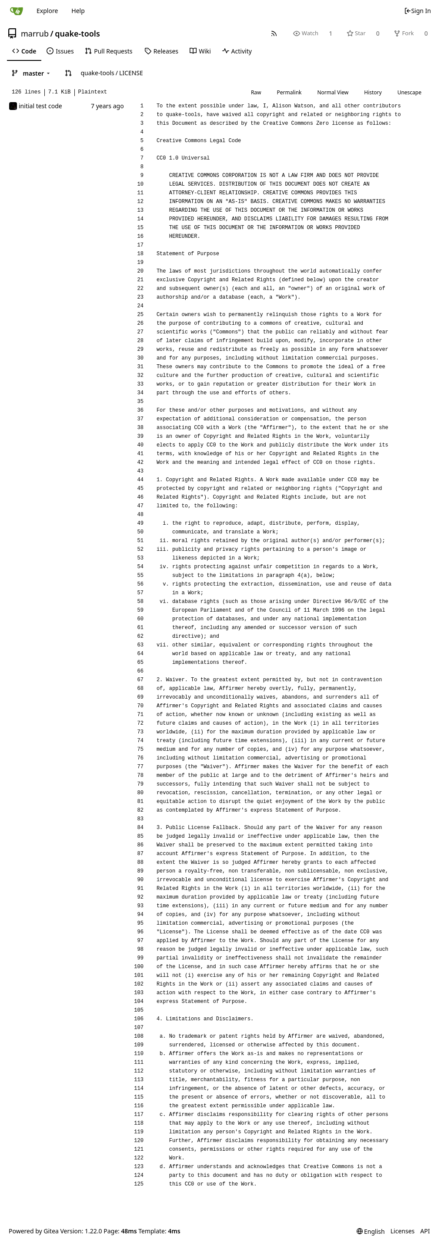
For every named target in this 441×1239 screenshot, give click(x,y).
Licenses (403, 1231)
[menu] (371, 1231)
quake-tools (77, 33)
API (425, 1231)
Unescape (409, 92)
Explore (47, 11)
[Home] (16, 11)
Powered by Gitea (34, 1231)
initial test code (40, 106)
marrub (35, 33)
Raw (256, 92)
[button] (68, 73)
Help (78, 11)
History (372, 92)
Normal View (332, 92)
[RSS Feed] (274, 33)
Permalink (289, 92)
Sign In (417, 11)
